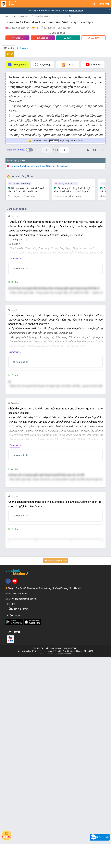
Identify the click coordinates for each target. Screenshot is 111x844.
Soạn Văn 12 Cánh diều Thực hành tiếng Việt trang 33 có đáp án (45, 16)
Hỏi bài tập (6, 834)
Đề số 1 (10, 54)
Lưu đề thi (94, 38)
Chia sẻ (17, 38)
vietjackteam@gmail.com (24, 785)
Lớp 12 (8, 16)
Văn (15, 16)
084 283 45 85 (20, 780)
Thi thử (67, 64)
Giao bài (43, 38)
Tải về (68, 38)
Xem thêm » (15, 258)
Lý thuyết (93, 64)
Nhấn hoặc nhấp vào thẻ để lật (55, 141)
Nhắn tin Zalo (99, 837)
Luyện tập (42, 64)
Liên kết (10, 790)
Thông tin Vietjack (17, 795)
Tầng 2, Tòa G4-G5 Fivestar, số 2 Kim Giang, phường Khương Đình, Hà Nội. (44, 775)
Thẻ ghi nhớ (17, 64)
